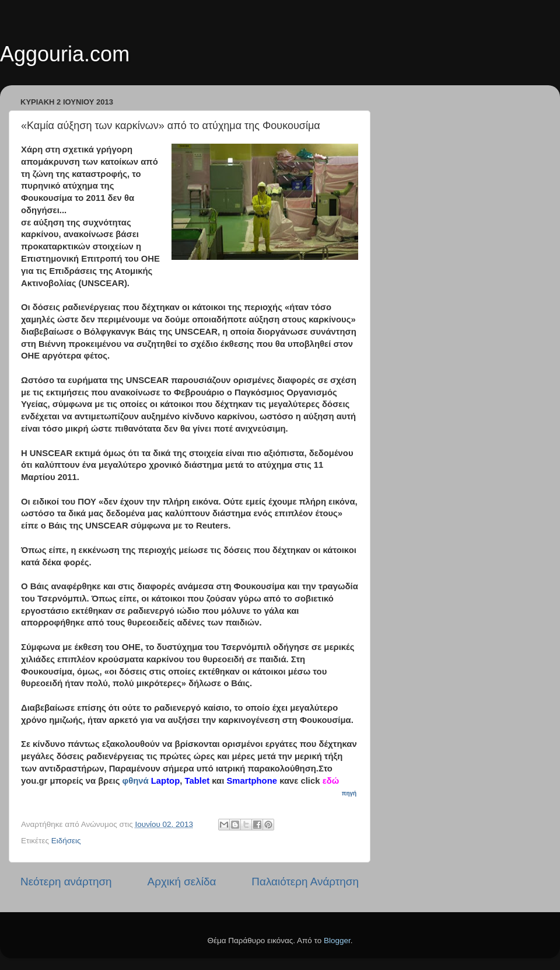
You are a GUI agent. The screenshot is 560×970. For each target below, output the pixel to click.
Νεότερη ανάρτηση (66, 881)
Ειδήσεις (66, 840)
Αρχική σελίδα (182, 881)
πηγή (350, 793)
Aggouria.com (65, 54)
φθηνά (136, 780)
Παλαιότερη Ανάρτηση (305, 881)
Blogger (337, 940)
